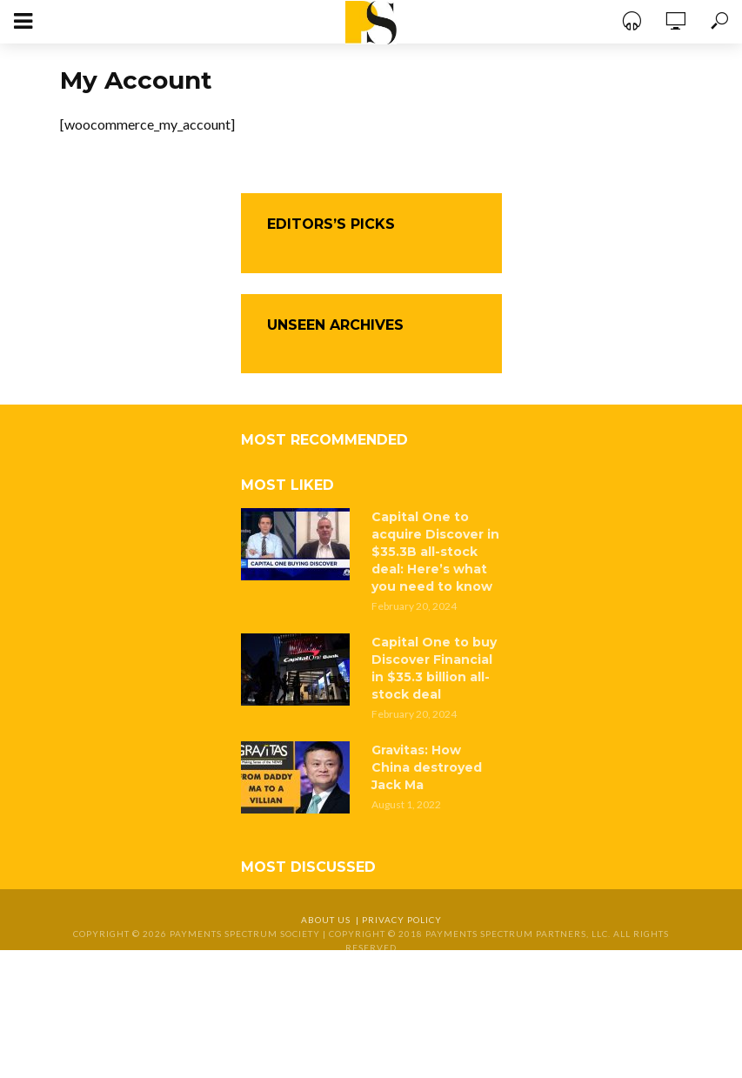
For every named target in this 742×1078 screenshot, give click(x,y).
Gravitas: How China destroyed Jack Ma (426, 767)
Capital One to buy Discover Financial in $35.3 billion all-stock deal (434, 668)
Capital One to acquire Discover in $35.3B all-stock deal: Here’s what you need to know (435, 551)
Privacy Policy (402, 919)
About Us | (331, 919)
